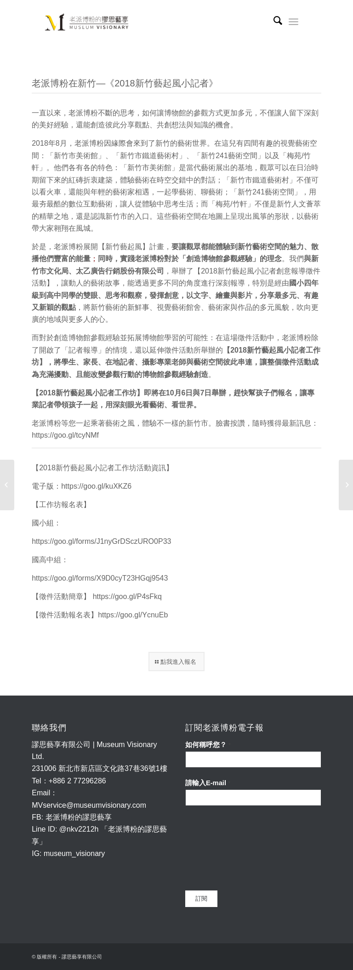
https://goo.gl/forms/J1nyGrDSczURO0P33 (101, 541)
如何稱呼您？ (208, 744)
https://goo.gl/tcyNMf (65, 435)
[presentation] (223, 848)
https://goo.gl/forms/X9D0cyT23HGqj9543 (100, 578)
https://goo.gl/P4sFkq (127, 596)
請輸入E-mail (207, 783)
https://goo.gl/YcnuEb (133, 615)
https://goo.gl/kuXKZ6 (96, 486)
